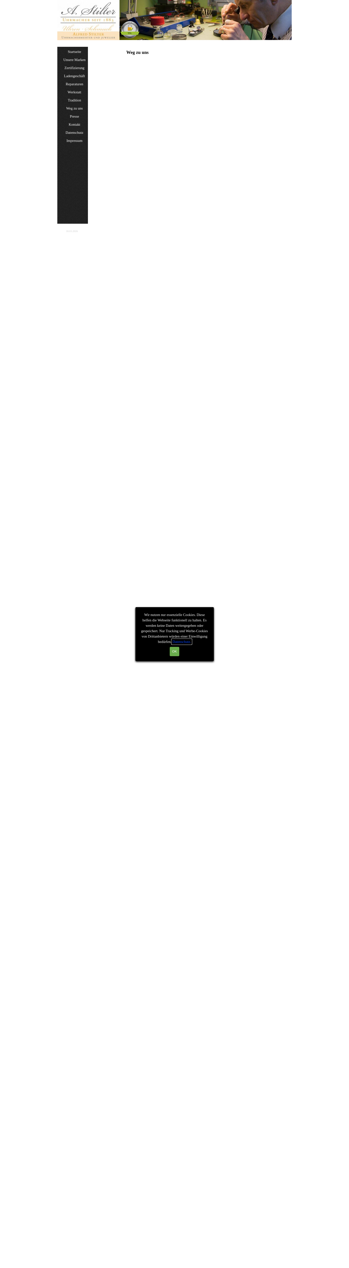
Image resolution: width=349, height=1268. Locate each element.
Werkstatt (74, 92)
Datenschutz (74, 133)
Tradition (74, 100)
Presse (74, 116)
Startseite (74, 52)
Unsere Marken (74, 60)
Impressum (74, 141)
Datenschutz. (181, 642)
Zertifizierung (74, 68)
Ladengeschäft (74, 76)
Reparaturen (74, 84)
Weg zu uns (74, 108)
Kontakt (74, 124)
